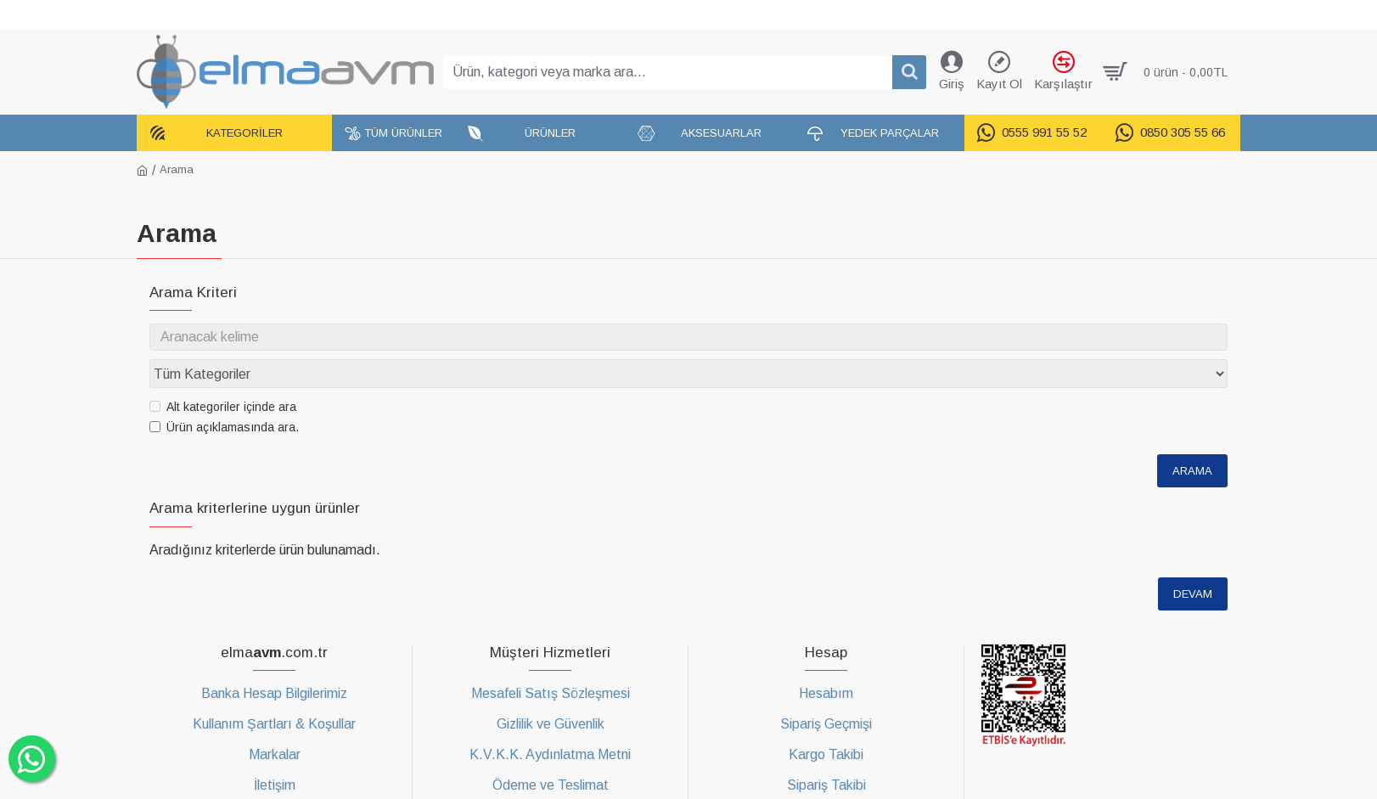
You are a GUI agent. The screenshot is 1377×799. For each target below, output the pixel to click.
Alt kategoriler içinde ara (222, 374)
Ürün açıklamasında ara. (224, 395)
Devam (1192, 561)
